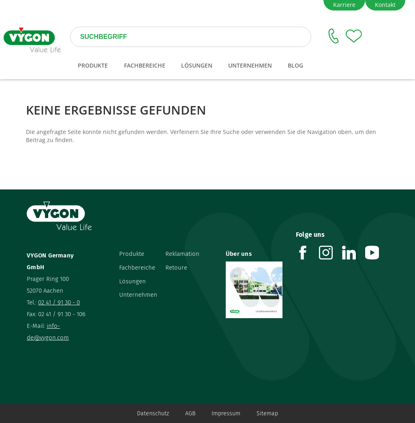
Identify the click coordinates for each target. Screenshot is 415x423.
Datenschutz (153, 413)
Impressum (226, 413)
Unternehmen (138, 294)
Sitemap (267, 413)
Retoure (176, 267)
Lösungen (132, 281)
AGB (190, 413)
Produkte (131, 253)
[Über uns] (255, 289)
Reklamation (182, 253)
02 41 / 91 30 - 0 (59, 302)
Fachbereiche (137, 267)
